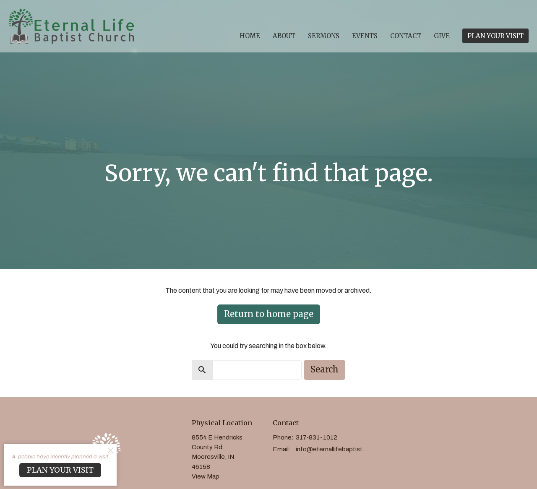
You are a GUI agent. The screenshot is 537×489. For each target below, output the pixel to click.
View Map (205, 476)
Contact (405, 36)
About (284, 36)
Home (250, 36)
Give (442, 36)
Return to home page (268, 314)
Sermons (323, 36)
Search (324, 369)
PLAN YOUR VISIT (495, 36)
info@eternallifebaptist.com (334, 449)
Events (365, 36)
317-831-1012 (316, 437)
